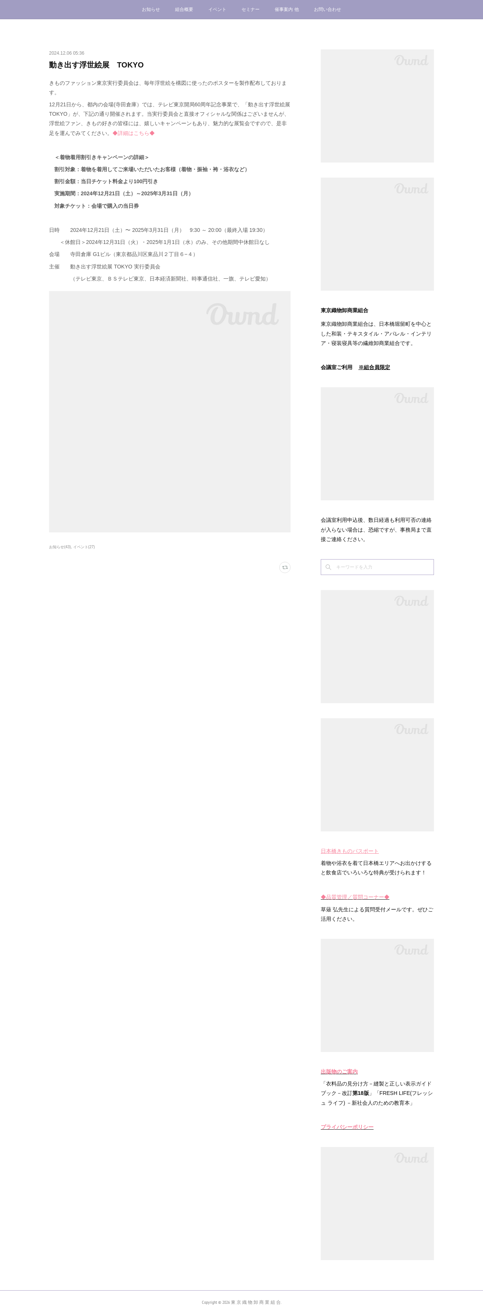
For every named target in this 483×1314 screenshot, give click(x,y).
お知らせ (151, 9)
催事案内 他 (286, 9)
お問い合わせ (327, 9)
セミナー (251, 9)
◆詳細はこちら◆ (133, 133)
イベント (217, 9)
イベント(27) (84, 547)
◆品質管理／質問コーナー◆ (355, 897)
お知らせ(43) (60, 547)
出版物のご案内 (339, 1072)
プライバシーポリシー (347, 1127)
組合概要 (184, 9)
